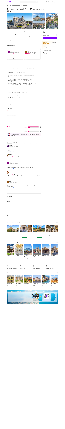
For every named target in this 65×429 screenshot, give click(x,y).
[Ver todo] (53, 242)
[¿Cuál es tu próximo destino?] (29, 2)
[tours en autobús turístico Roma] (38, 266)
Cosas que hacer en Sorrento (44, 284)
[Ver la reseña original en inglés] (11, 151)
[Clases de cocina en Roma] (50, 265)
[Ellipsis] (21, 5)
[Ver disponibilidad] (50, 38)
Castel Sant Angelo (53, 256)
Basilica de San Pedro (36, 256)
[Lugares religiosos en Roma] (24, 266)
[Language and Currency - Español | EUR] (46, 2)
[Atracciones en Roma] (36, 265)
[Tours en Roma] (9, 265)
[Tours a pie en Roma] (23, 268)
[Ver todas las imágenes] (53, 14)
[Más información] (54, 42)
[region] (32, 231)
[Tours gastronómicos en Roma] (12, 268)
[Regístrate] (56, 2)
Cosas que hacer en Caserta (18, 284)
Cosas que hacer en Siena (27, 284)
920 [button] (9, 6)
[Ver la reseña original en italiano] (11, 168)
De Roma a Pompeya (26, 256)
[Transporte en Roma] (36, 268)
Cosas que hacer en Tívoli (9, 284)
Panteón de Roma (45, 255)
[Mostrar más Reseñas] (11, 191)
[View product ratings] (9, 6)
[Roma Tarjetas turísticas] (50, 268)
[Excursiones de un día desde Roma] (25, 265)
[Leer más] (9, 59)
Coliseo (8, 255)
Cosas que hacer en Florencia (53, 284)
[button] (51, 2)
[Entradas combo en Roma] (50, 266)
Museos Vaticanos (19, 255)
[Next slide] (40, 49)
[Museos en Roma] (10, 266)
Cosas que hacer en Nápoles (35, 284)
